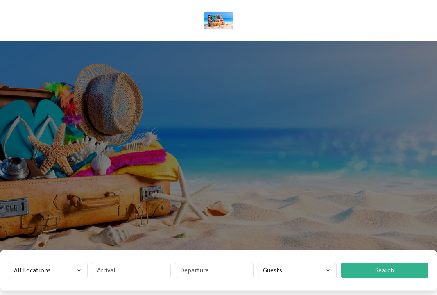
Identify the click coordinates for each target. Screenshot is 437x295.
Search (384, 270)
